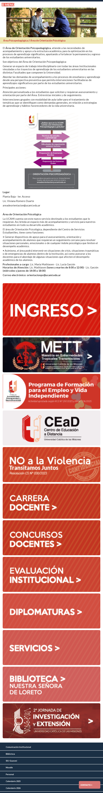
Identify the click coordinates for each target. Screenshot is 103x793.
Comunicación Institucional (18, 747)
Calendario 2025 (13, 781)
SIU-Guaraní (11, 761)
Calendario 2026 (13, 788)
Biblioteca (10, 754)
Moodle (9, 767)
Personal (10, 774)
